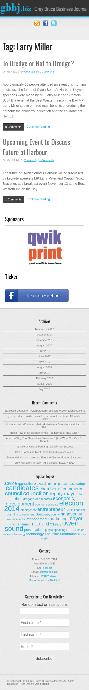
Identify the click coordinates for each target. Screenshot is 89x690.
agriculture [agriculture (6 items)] (27, 483)
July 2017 (44, 351)
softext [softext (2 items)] (6, 534)
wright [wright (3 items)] (44, 538)
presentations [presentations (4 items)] (34, 530)
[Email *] (44, 646)
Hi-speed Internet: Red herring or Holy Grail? (53, 432)
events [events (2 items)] (69, 510)
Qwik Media (42, 683)
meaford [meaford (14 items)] (39, 524)
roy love (20, 446)
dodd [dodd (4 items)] (18, 499)
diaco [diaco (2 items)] (81, 494)
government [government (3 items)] (27, 514)
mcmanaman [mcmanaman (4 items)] (20, 524)
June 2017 (44, 356)
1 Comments (46, 160)
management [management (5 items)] (36, 519)
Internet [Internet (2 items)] (10, 519)
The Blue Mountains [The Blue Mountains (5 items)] (61, 534)
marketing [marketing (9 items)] (57, 518)
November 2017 (44, 329)
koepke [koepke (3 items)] (20, 519)
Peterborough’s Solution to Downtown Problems (57, 410)
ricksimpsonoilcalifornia (18, 424)
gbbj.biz (47, 567)
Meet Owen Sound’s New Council (54, 452)
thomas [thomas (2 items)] (82, 534)
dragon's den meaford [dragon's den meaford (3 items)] (37, 499)
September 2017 (44, 340)
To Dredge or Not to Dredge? (38, 63)
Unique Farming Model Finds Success (51, 446)
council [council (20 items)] (13, 493)
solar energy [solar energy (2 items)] (18, 534)
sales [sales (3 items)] (80, 530)
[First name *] (44, 622)
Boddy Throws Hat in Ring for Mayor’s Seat (49, 463)
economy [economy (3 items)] (41, 504)
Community (30, 71)
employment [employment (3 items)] (28, 510)
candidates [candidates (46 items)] (22, 488)
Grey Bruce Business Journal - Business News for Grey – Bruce (44, 8)
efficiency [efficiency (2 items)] (53, 504)
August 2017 (44, 345)
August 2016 (44, 367)
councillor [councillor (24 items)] (35, 493)
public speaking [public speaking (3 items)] (55, 530)
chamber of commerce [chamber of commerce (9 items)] (62, 488)
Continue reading (38, 126)
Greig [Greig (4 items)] (39, 514)
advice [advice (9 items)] (10, 483)
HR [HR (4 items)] (79, 514)
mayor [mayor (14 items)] (75, 518)
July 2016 (44, 372)
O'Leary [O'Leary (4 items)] (55, 524)
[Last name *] (44, 634)
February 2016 (44, 378)
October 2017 (44, 334)
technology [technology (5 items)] (35, 534)
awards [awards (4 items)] (42, 484)
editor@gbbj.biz (48, 571)
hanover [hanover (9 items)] (68, 513)
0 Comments (47, 71)
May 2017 (44, 361)
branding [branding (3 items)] (54, 484)
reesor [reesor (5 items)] (71, 530)
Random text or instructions (44, 605)
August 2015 (44, 383)
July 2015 (44, 389)
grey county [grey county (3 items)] (52, 514)
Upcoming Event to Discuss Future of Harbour (36, 146)
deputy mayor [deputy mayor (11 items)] (63, 493)
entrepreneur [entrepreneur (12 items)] (51, 509)
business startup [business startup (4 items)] (73, 484)
